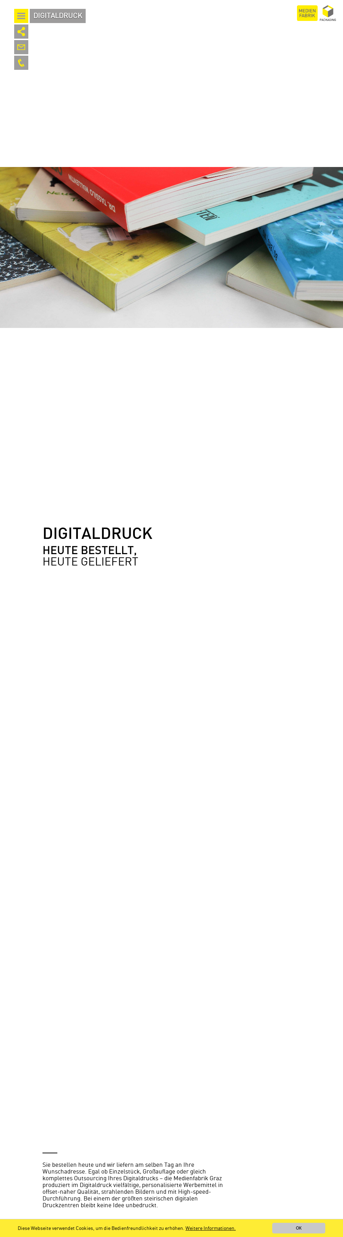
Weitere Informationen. (210, 1228)
